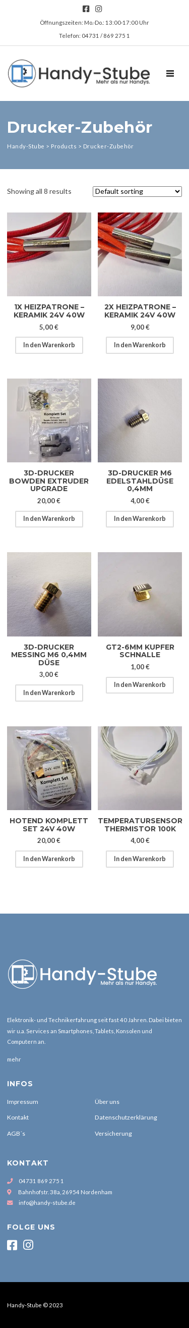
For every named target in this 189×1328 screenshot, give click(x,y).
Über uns (107, 1101)
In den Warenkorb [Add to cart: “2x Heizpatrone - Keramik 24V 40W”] (140, 345)
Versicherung (113, 1133)
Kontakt (18, 1117)
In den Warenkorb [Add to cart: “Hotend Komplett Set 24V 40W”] (49, 859)
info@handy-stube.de (47, 1202)
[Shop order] (137, 191)
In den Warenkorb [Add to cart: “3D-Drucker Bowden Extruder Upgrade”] (49, 518)
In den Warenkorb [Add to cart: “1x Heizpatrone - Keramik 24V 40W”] (49, 345)
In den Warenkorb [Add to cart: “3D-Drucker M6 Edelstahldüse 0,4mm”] (140, 518)
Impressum (22, 1101)
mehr (14, 1059)
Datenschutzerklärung (126, 1117)
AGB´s (16, 1133)
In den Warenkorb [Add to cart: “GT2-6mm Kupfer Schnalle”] (140, 684)
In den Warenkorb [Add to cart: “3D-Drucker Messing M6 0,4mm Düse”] (49, 693)
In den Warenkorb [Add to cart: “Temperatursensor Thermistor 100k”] (140, 859)
